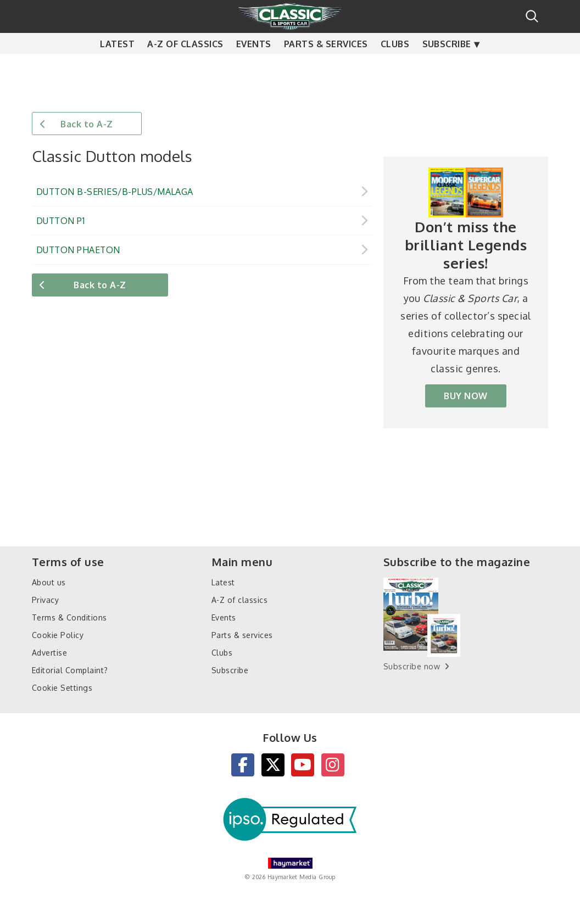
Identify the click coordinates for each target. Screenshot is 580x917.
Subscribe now (411, 666)
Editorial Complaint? (70, 670)
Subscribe (446, 65)
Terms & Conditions (69, 617)
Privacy (45, 600)
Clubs (395, 65)
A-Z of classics (185, 65)
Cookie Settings (62, 687)
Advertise (49, 652)
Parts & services (326, 65)
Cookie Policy (57, 635)
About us (49, 582)
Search (532, 16)
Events (253, 65)
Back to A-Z (86, 124)
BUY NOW (465, 395)
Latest (117, 65)
